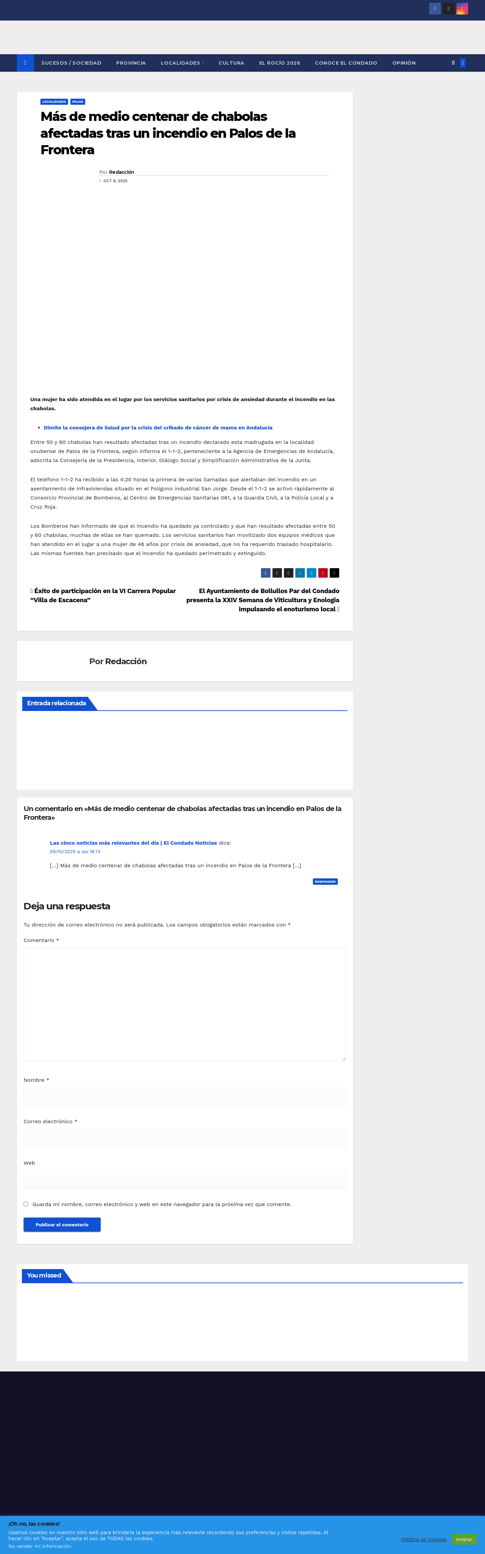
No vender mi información (39, 1546)
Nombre (37, 1080)
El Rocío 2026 (279, 63)
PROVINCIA (131, 63)
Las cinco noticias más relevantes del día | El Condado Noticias (133, 843)
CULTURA (232, 63)
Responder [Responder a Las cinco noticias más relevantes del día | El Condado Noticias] (325, 881)
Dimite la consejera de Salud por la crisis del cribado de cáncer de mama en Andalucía (158, 427)
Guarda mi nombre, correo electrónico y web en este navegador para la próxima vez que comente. (161, 1204)
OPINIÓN (404, 63)
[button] (453, 63)
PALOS (77, 101)
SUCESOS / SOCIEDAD (71, 63)
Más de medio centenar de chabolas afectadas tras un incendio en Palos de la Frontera (168, 133)
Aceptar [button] (464, 1539)
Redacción (121, 172)
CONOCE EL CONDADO (346, 63)
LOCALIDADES (181, 63)
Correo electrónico (50, 1121)
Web (29, 1163)
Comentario (41, 940)
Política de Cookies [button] (424, 1539)
